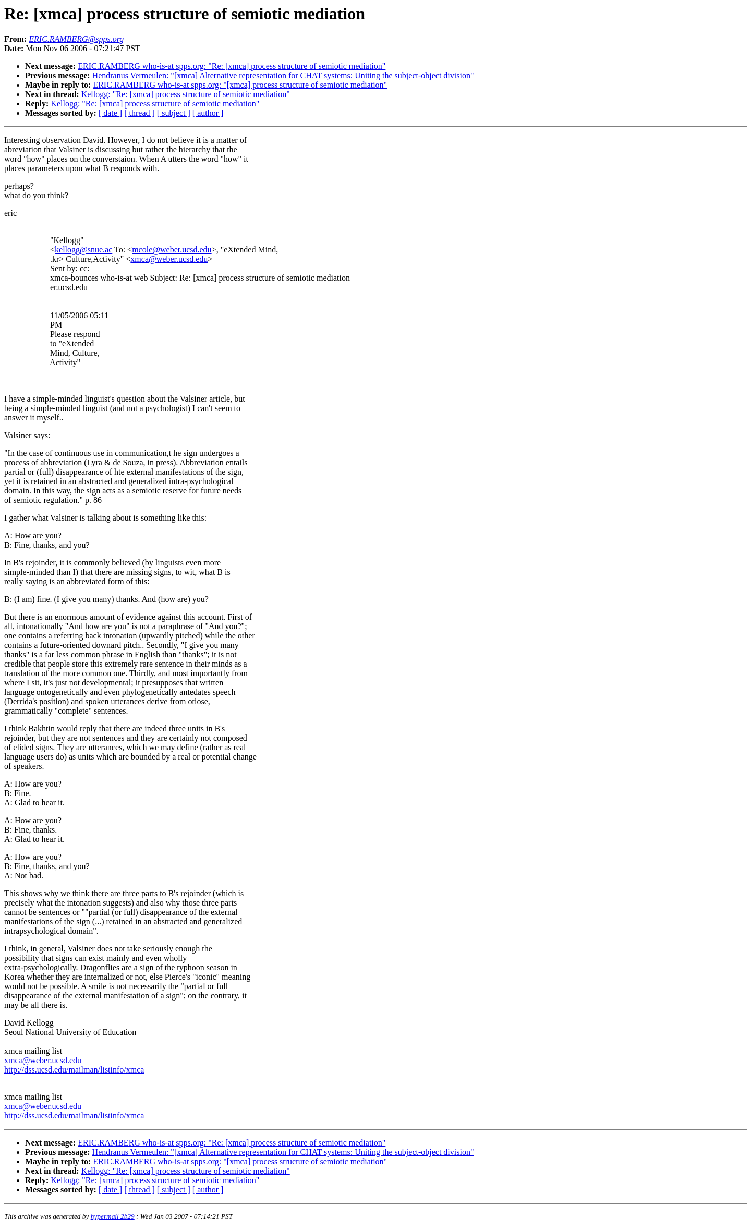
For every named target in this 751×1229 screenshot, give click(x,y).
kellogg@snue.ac (83, 249)
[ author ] (208, 113)
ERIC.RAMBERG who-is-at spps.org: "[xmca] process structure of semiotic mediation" (240, 84)
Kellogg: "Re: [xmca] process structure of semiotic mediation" (185, 94)
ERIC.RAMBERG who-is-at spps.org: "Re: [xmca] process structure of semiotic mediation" (231, 66)
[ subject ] (173, 113)
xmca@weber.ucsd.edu (169, 259)
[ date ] (110, 113)
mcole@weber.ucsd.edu (171, 249)
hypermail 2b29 (113, 1216)
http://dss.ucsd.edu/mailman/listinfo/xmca (74, 1069)
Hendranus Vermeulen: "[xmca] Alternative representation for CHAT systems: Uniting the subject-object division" (283, 75)
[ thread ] (139, 113)
